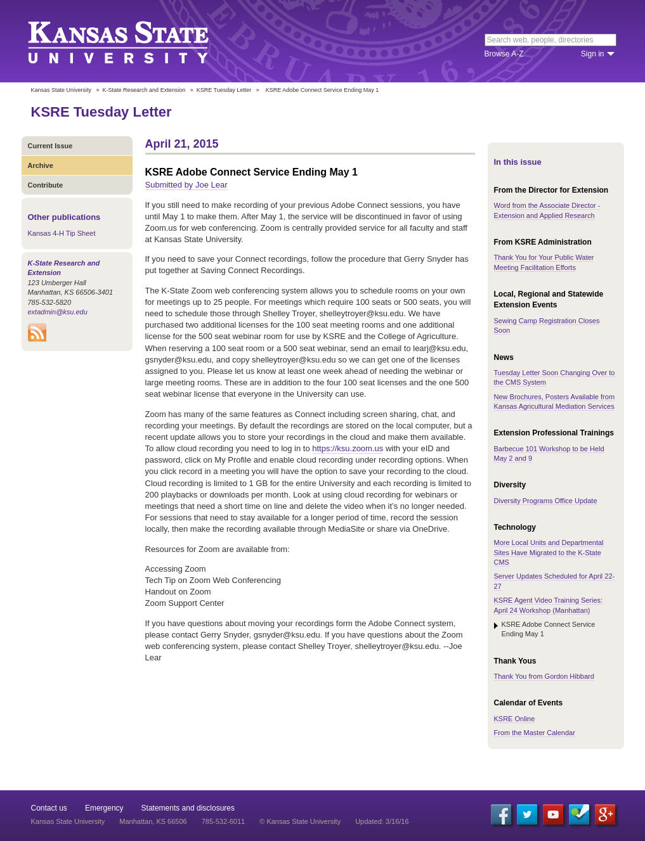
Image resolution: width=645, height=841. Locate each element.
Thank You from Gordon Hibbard (544, 676)
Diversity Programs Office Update (545, 500)
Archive (40, 165)
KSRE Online (514, 718)
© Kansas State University (300, 821)
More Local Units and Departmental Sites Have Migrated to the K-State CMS (549, 552)
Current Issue (50, 146)
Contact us (49, 808)
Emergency (104, 808)
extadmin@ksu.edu (58, 312)
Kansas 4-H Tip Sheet (62, 233)
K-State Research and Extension (144, 90)
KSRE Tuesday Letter (224, 90)
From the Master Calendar (534, 732)
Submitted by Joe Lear (186, 184)
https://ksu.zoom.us (347, 448)
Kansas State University (134, 41)
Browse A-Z (504, 53)
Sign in (592, 53)
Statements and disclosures (188, 808)
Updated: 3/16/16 (381, 821)
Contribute (45, 185)
